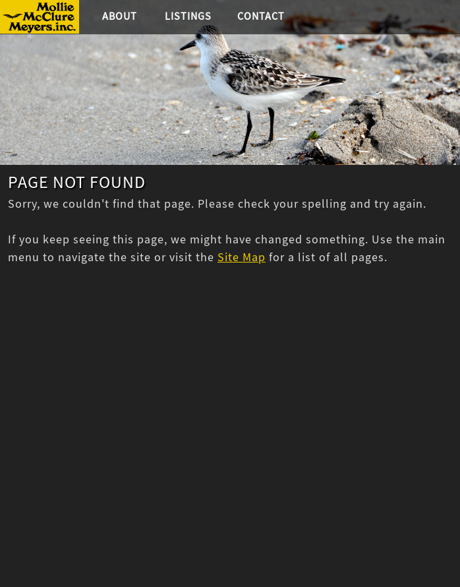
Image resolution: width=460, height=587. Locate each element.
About (119, 17)
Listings (188, 17)
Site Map (241, 257)
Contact (261, 17)
